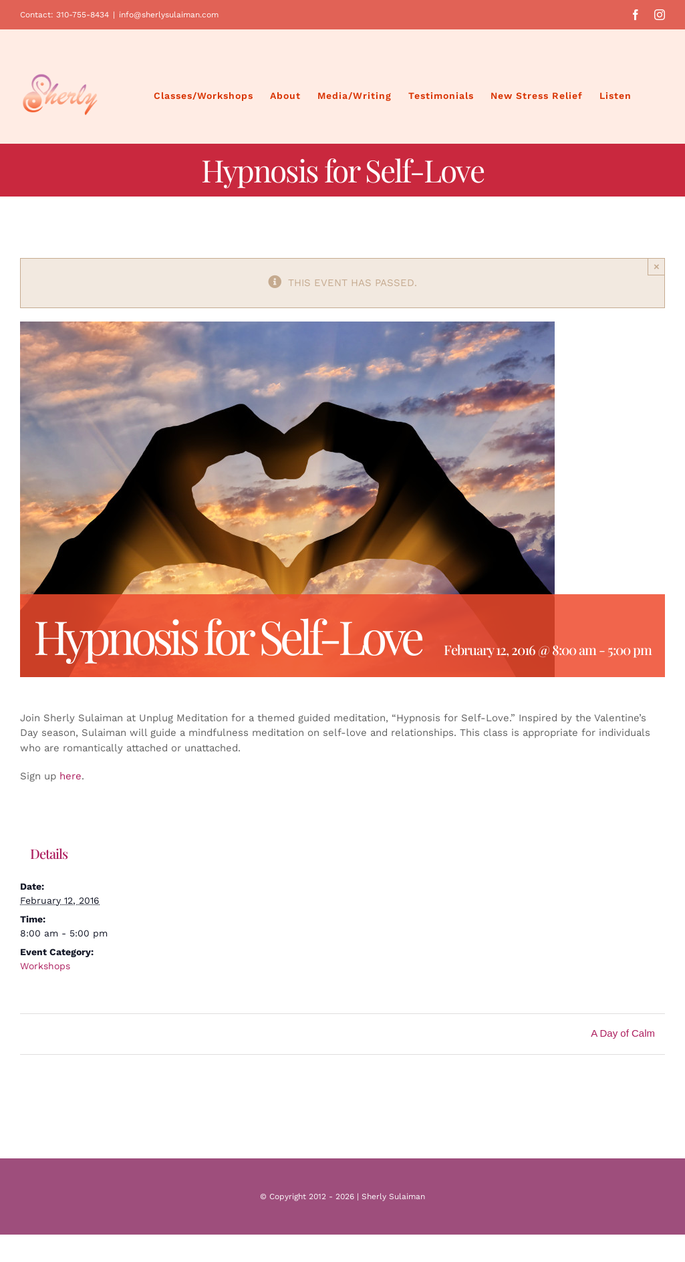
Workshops (45, 966)
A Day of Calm (623, 1033)
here (70, 776)
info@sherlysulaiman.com (169, 14)
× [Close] (657, 266)
